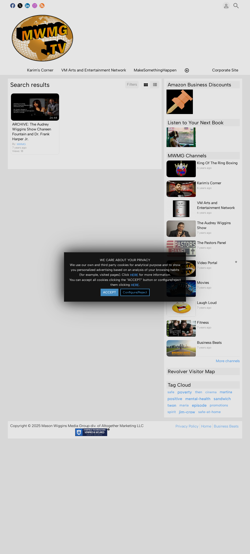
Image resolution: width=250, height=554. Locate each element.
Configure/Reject (135, 292)
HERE (134, 275)
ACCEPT (109, 292)
